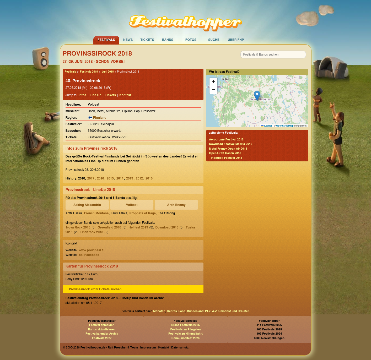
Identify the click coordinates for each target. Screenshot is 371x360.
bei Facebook (89, 255)
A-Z (214, 311)
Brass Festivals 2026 (185, 325)
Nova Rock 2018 (78, 227)
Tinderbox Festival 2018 (225, 157)
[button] (257, 95)
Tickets (147, 39)
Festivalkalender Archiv (101, 333)
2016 (100, 178)
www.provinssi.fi (91, 250)
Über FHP (236, 39)
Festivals (106, 39)
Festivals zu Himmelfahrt (185, 333)
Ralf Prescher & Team (123, 347)
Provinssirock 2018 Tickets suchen (95, 289)
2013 (129, 178)
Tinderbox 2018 (91, 232)
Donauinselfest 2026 (185, 338)
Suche (213, 39)
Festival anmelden (102, 325)
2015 (110, 178)
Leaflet (266, 125)
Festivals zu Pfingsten (185, 329)
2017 (90, 178)
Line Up (95, 95)
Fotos (190, 39)
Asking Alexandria (87, 204)
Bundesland (195, 311)
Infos (82, 95)
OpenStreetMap (285, 125)
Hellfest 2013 (138, 227)
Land (182, 311)
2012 (139, 178)
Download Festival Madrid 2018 (230, 144)
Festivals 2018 (89, 71)
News (128, 39)
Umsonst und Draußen (234, 311)
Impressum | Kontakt (154, 347)
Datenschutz (180, 347)
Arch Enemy (176, 204)
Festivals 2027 (102, 338)
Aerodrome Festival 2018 (226, 139)
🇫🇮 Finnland (97, 117)
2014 (119, 178)
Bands (167, 39)
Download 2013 (167, 227)
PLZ (208, 311)
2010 (149, 178)
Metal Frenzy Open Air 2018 (228, 148)
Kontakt (125, 95)
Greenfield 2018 (109, 227)
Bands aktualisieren (102, 329)
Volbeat (132, 204)
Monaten (159, 311)
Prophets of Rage (143, 213)
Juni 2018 (108, 71)
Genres (172, 311)
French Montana (96, 213)
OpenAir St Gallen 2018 (225, 153)
